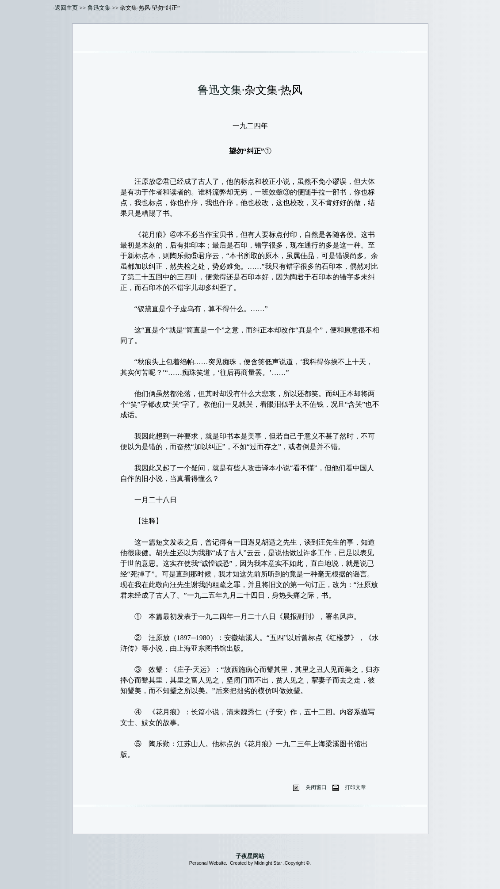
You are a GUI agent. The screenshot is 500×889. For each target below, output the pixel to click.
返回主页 (66, 7)
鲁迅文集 (99, 7)
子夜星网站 (250, 856)
